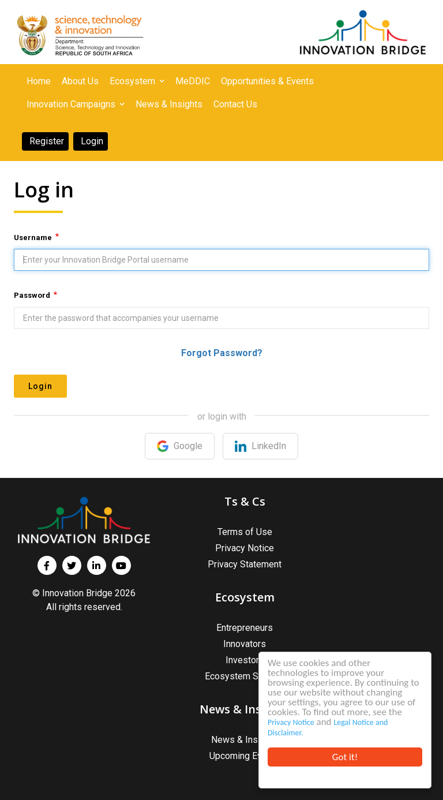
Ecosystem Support (244, 676)
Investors (245, 660)
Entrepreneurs (244, 627)
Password (32, 295)
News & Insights (244, 739)
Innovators (244, 643)
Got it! (345, 757)
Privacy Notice (291, 722)
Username (33, 237)
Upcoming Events (244, 755)
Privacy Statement (244, 564)
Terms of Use (244, 531)
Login (40, 386)
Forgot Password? (221, 352)
